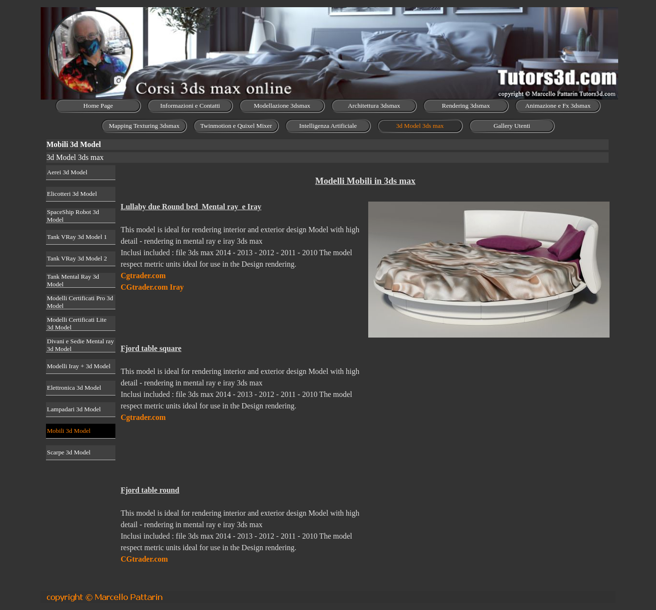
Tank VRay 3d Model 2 (77, 258)
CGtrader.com (144, 559)
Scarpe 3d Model (68, 452)
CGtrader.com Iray (152, 287)
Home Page (98, 105)
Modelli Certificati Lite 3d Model (76, 323)
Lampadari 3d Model (74, 409)
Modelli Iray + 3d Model (79, 366)
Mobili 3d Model (68, 430)
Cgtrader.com (143, 275)
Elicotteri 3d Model (72, 193)
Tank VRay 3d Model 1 (77, 236)
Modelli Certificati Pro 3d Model (80, 301)
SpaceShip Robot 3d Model (73, 215)
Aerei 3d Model (67, 172)
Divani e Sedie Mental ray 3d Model (80, 345)
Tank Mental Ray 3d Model (73, 280)
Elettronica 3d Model (74, 387)
